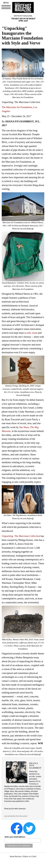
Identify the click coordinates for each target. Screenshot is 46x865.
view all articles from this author (15, 816)
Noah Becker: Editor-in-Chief (23, 856)
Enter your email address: (15, 837)
